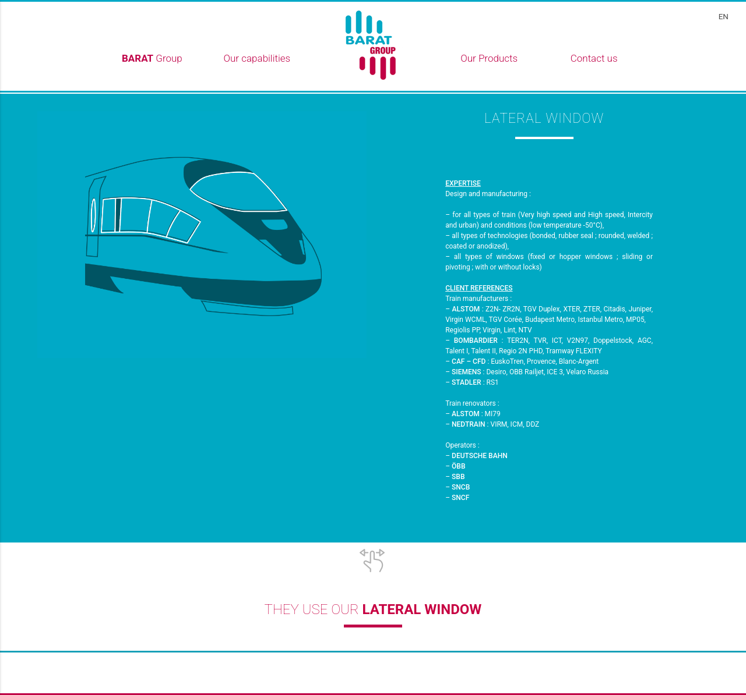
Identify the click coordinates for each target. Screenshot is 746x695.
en (724, 16)
